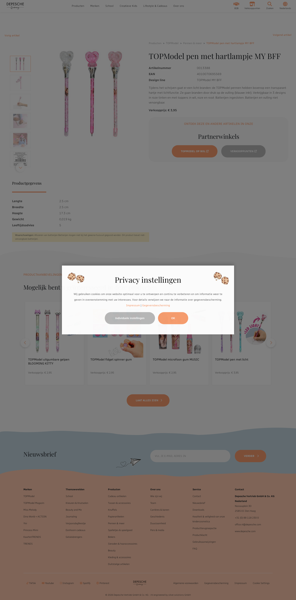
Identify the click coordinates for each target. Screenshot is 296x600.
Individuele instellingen (130, 318)
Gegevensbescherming (156, 305)
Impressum (133, 305)
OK (173, 318)
